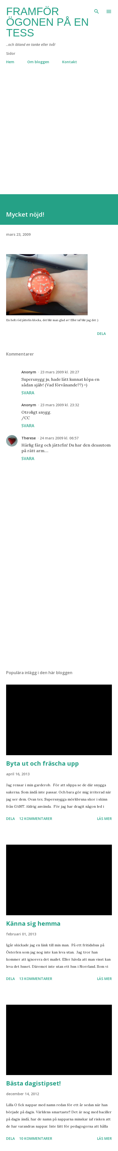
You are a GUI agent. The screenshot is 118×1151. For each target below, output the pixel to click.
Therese (28, 438)
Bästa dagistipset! (33, 1083)
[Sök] (97, 9)
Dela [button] (101, 333)
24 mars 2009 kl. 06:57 (59, 438)
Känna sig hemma (33, 923)
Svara (27, 393)
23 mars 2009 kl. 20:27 (59, 372)
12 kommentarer (35, 818)
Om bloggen (38, 61)
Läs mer (104, 818)
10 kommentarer (35, 1138)
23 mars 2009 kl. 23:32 (59, 404)
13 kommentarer (35, 978)
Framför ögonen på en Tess (47, 22)
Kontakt (69, 61)
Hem (10, 61)
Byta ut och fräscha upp (42, 763)
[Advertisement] (59, 135)
